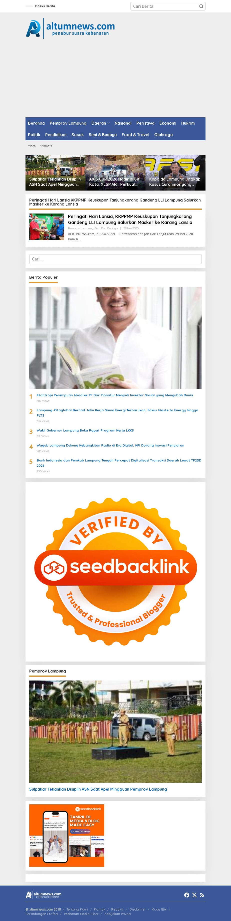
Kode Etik (159, 909)
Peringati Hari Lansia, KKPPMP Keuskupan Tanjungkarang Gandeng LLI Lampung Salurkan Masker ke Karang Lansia (130, 219)
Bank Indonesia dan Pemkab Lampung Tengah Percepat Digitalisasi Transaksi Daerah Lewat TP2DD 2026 (119, 462)
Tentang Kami (77, 909)
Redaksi (117, 909)
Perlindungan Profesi (42, 914)
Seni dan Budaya (106, 228)
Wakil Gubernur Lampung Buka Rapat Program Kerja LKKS (85, 430)
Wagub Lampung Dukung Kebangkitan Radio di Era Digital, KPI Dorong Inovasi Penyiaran (110, 445)
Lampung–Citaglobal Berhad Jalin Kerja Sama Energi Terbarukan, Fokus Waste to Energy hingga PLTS (117, 412)
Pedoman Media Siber (81, 914)
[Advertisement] (115, 80)
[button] (201, 6)
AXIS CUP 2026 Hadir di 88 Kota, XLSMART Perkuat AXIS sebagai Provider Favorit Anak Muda (114, 182)
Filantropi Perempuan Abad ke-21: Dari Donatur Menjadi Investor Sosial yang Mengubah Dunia (115, 395)
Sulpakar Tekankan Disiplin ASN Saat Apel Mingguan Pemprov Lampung (55, 182)
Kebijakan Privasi (117, 914)
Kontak (99, 909)
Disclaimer (138, 909)
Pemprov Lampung (81, 228)
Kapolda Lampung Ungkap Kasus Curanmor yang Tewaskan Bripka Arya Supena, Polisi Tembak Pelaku (174, 182)
